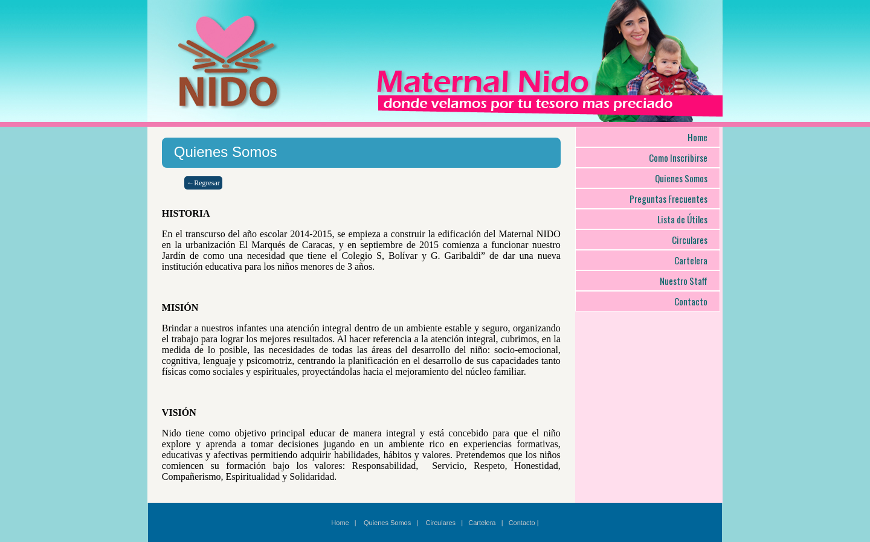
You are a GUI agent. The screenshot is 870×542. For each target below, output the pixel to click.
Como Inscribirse (678, 157)
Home (697, 137)
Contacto (690, 301)
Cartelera (690, 260)
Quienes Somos (681, 178)
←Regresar (203, 183)
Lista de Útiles (682, 219)
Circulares (689, 239)
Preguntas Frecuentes (668, 198)
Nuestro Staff (683, 280)
